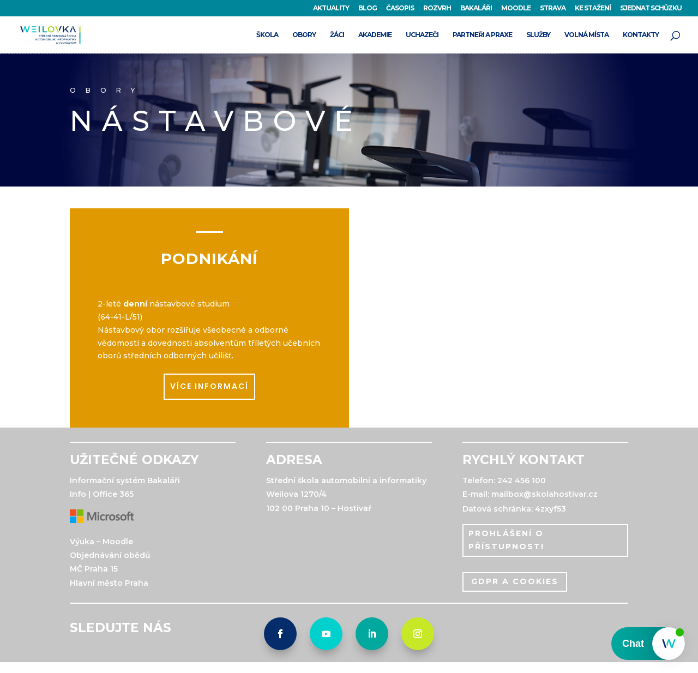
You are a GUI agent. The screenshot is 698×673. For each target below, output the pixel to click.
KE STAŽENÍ (593, 8)
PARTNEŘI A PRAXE (482, 35)
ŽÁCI (337, 35)
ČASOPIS (400, 8)
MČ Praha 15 (94, 569)
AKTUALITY (331, 8)
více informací (209, 386)
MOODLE (516, 8)
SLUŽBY (538, 35)
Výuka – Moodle (101, 541)
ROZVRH (437, 8)
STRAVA (552, 8)
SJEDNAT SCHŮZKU (651, 8)
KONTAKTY (641, 35)
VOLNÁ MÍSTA (586, 35)
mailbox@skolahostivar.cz (544, 494)
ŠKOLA (267, 35)
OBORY (304, 35)
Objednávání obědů (110, 555)
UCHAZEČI (422, 35)
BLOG (367, 8)
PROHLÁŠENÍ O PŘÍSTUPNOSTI (506, 539)
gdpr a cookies (514, 581)
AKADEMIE (375, 35)
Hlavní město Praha (109, 583)
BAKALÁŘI (476, 8)
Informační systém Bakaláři (125, 480)
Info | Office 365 (102, 494)
